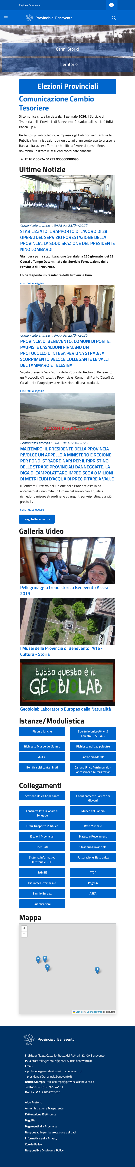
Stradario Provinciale (92, 847)
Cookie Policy (33, 1144)
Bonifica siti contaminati (42, 767)
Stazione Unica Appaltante (42, 796)
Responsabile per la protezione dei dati (50, 1132)
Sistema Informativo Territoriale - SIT (42, 859)
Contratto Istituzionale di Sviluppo (42, 813)
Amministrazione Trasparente (44, 1108)
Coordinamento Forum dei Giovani (93, 798)
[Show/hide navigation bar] (5, 17)
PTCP (93, 872)
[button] (38, 960)
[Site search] (114, 18)
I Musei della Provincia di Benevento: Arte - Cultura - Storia (61, 651)
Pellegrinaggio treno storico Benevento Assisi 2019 (64, 590)
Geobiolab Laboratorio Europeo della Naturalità (65, 708)
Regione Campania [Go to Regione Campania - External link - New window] (29, 5)
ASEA (93, 893)
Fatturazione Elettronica (93, 857)
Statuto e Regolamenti (93, 836)
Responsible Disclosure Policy (44, 1150)
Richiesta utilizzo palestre (93, 746)
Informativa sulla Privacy (41, 1138)
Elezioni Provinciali (42, 836)
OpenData (42, 847)
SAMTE (42, 872)
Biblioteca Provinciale (42, 883)
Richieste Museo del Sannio (42, 746)
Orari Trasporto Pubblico (42, 826)
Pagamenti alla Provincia (41, 1126)
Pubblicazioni (42, 904)
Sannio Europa (42, 893)
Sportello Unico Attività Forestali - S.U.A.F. (93, 733)
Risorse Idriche (42, 731)
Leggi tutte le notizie (37, 519)
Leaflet (77, 1012)
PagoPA (93, 883)
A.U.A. (42, 757)
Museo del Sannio (92, 811)
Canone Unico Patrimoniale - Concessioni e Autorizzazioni (93, 769)
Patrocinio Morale (93, 757)
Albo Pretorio (33, 1102)
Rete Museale (93, 826)
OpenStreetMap (95, 1012)
